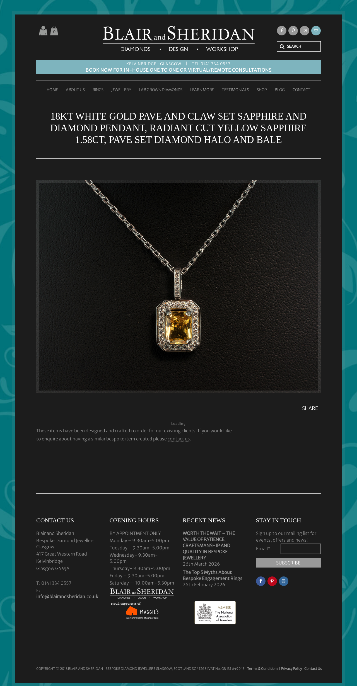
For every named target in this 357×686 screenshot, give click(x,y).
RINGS (98, 90)
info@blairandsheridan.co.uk (67, 596)
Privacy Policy (291, 668)
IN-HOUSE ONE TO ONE (151, 70)
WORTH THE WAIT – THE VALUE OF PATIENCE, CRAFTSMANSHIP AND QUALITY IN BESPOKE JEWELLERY (209, 545)
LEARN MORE (202, 90)
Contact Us (313, 668)
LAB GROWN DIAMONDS (160, 90)
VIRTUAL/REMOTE (209, 70)
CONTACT (301, 90)
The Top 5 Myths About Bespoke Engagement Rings (212, 575)
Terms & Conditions (263, 668)
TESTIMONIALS (235, 90)
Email (263, 548)
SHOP (262, 90)
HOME (52, 90)
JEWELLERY (121, 90)
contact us (179, 439)
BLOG (280, 90)
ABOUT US (75, 90)
